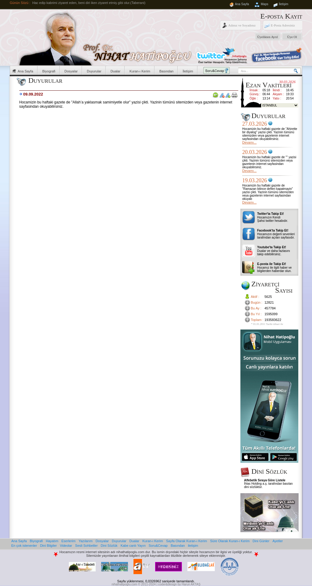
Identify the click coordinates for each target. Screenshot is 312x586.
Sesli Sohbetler (86, 545)
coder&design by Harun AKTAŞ (179, 584)
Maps (264, 4)
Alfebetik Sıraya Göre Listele (264, 480)
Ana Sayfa (242, 4)
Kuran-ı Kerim (139, 71)
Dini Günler (261, 541)
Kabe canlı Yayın (133, 545)
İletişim (283, 4)
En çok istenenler (24, 545)
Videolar (66, 545)
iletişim (193, 545)
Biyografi (48, 71)
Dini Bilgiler (48, 545)
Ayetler (277, 541)
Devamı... (249, 142)
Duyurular (94, 71)
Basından (166, 71)
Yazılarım (86, 541)
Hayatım (52, 541)
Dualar (115, 71)
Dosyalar (71, 71)
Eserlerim (69, 541)
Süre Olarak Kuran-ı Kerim (230, 541)
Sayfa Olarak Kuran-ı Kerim (186, 541)
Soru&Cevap (158, 545)
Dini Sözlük (109, 545)
